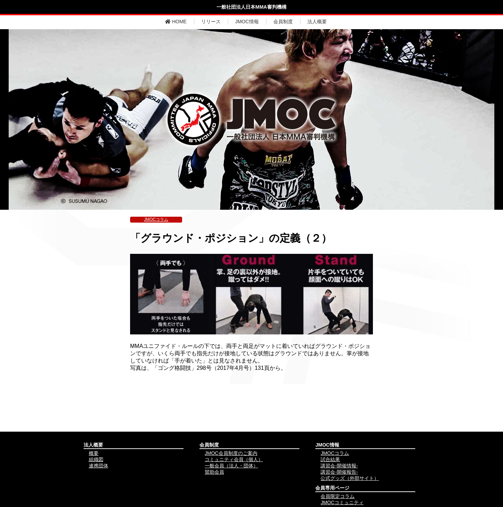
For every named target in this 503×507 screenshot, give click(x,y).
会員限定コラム (338, 496)
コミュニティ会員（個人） (234, 459)
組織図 (96, 459)
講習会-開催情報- (339, 465)
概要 (94, 453)
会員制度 (283, 21)
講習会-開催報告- (339, 472)
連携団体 (98, 465)
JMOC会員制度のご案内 (231, 453)
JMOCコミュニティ (342, 502)
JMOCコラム (156, 219)
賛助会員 (214, 472)
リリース (211, 21)
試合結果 (330, 459)
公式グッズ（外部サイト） (350, 478)
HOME (176, 21)
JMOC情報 (247, 21)
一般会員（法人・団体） (231, 465)
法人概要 (317, 21)
